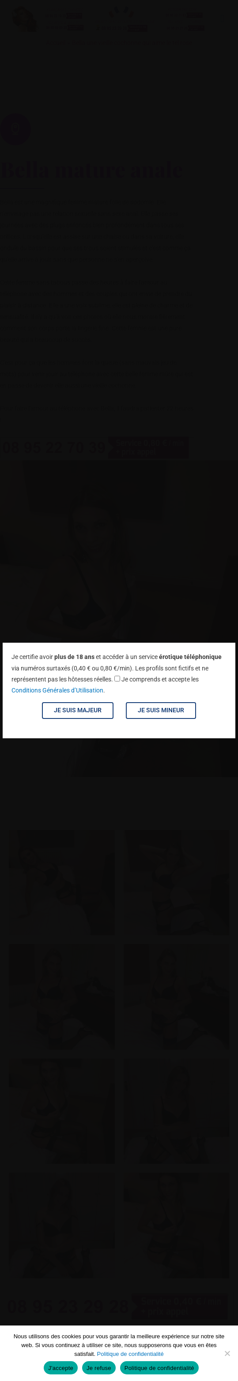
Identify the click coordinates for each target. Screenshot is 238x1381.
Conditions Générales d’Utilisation (57, 690)
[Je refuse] (227, 1353)
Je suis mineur (161, 710)
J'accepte (60, 1368)
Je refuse (99, 1368)
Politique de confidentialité (130, 1354)
